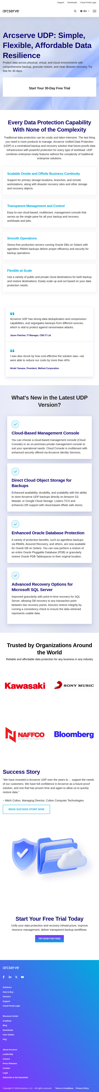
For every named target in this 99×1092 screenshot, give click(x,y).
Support (60, 2)
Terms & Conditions (64, 1088)
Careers (6, 1059)
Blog (5, 1025)
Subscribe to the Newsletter (15, 1077)
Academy (7, 1021)
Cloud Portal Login (88, 2)
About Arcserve (10, 1050)
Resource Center (10, 1016)
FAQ (5, 1039)
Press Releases (10, 1063)
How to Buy (8, 992)
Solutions (7, 987)
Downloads (72, 2)
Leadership (8, 1054)
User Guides (8, 1035)
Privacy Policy (82, 1088)
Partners (7, 996)
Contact (6, 1068)
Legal (5, 1073)
